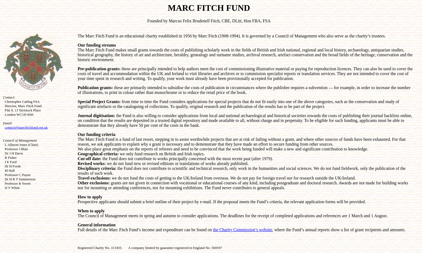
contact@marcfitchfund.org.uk (26, 127)
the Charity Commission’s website (242, 229)
